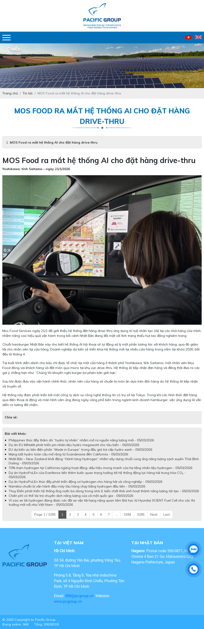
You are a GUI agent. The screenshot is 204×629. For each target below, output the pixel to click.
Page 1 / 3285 (45, 514)
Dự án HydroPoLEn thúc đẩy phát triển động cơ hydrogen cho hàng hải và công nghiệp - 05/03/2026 (85, 482)
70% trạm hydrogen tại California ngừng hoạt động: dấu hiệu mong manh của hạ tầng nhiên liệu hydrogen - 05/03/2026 (100, 468)
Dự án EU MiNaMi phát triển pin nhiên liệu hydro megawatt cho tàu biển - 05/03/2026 (74, 445)
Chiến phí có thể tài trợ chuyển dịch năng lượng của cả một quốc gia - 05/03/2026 (71, 496)
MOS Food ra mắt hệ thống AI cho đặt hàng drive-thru (54, 142)
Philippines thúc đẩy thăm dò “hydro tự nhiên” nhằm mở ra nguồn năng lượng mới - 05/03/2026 (81, 440)
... (117, 514)
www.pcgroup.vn (68, 601)
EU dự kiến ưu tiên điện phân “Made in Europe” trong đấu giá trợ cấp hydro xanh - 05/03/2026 (80, 449)
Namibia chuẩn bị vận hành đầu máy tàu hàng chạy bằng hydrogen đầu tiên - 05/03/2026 (77, 486)
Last (166, 514)
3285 (140, 514)
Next (153, 514)
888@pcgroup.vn (79, 595)
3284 (127, 514)
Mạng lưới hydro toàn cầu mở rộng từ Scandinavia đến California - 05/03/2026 (68, 454)
